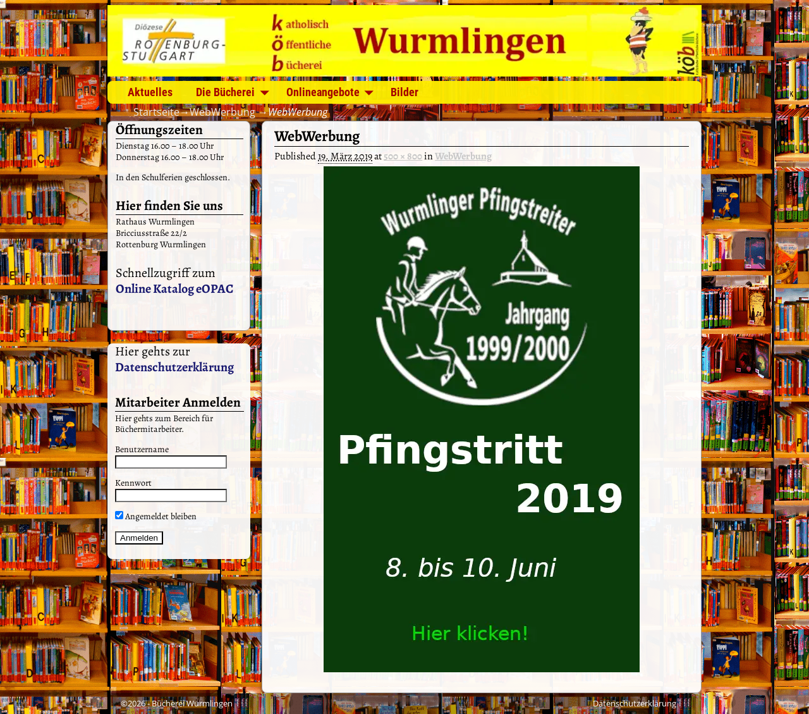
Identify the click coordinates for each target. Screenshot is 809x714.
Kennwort (133, 483)
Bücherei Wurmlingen (192, 703)
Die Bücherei (225, 92)
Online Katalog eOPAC (174, 288)
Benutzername (142, 449)
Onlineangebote (323, 92)
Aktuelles (150, 92)
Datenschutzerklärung (174, 367)
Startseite (156, 112)
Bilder (404, 92)
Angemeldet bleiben (156, 516)
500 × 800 (403, 156)
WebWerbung (222, 112)
